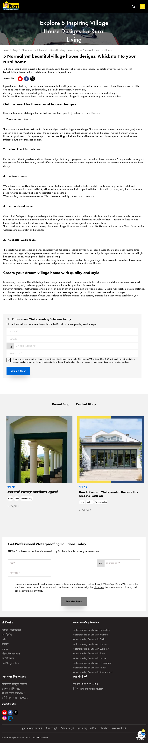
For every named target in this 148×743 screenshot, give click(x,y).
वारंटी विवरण (8, 658)
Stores (5, 649)
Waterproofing (53, 498)
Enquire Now (74, 601)
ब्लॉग (4, 639)
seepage (68, 292)
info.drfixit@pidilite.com (91, 688)
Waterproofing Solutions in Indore (89, 658)
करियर (93, 728)
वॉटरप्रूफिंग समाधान (11, 653)
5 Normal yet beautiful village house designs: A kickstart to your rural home (74, 50)
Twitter (15, 712)
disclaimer (71, 361)
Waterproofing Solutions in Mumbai (90, 634)
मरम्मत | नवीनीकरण (12, 630)
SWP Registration (10, 663)
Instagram (4, 718)
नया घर (37, 486)
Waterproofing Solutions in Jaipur (89, 667)
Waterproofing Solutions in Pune (89, 653)
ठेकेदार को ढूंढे (67, 728)
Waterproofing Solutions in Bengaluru (91, 630)
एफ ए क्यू (82, 728)
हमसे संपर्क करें (120, 728)
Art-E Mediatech (41, 737)
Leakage (116, 502)
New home (27, 50)
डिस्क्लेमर (104, 728)
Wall (43, 498)
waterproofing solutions (61, 136)
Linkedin (10, 718)
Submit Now (18, 370)
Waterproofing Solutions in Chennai (90, 644)
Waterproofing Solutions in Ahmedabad (92, 672)
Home (11, 6)
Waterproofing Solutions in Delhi (89, 639)
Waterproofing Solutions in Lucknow (91, 648)
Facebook (10, 712)
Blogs (15, 50)
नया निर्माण (7, 634)
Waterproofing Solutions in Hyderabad (92, 663)
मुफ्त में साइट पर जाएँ (31, 728)
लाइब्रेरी (5, 644)
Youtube (4, 712)
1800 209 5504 (89, 684)
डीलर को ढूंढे (51, 728)
